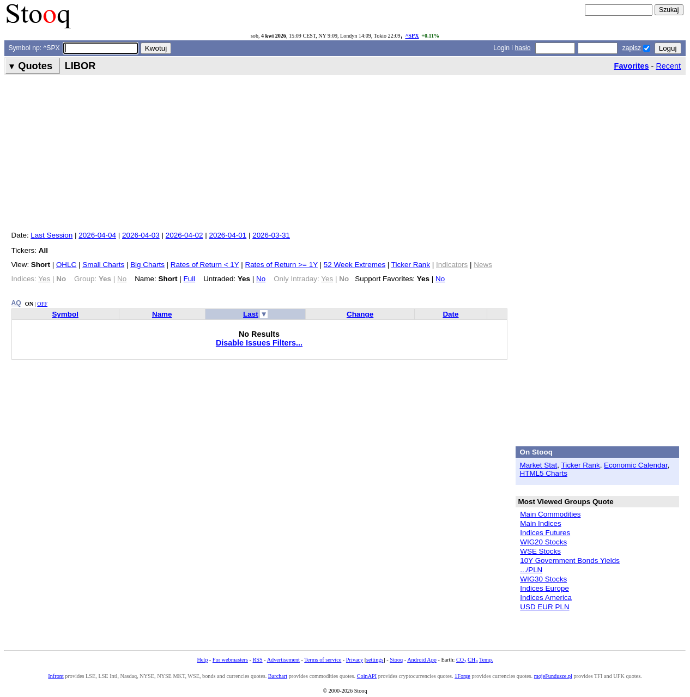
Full (190, 279)
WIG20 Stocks (543, 542)
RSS (257, 660)
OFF (42, 304)
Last (250, 314)
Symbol (65, 314)
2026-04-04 (97, 235)
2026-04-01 (227, 235)
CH (472, 660)
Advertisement (283, 660)
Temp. (486, 660)
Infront (55, 676)
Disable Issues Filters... (259, 342)
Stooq (396, 660)
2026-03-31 (271, 235)
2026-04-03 (141, 235)
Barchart (277, 676)
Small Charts (103, 264)
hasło (522, 48)
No (260, 279)
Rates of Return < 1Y (205, 264)
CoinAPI (367, 676)
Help (202, 660)
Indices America (546, 597)
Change (360, 314)
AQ (16, 303)
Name (162, 314)
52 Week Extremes (354, 264)
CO (461, 660)
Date (450, 314)
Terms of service (322, 660)
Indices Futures (545, 533)
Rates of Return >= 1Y (281, 264)
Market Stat (539, 465)
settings (374, 660)
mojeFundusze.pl (553, 676)
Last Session (51, 235)
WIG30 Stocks (543, 579)
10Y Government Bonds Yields (570, 560)
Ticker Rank (410, 264)
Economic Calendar (636, 465)
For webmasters (230, 660)
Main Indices (540, 523)
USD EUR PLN (544, 607)
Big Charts (147, 264)
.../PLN (531, 570)
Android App (422, 660)
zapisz (631, 48)
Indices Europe (544, 588)
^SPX (412, 36)
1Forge (462, 676)
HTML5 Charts (543, 473)
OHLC (66, 264)
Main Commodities (550, 514)
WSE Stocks (540, 551)
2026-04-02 (184, 235)
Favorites (631, 66)
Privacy (354, 660)
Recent (668, 66)
